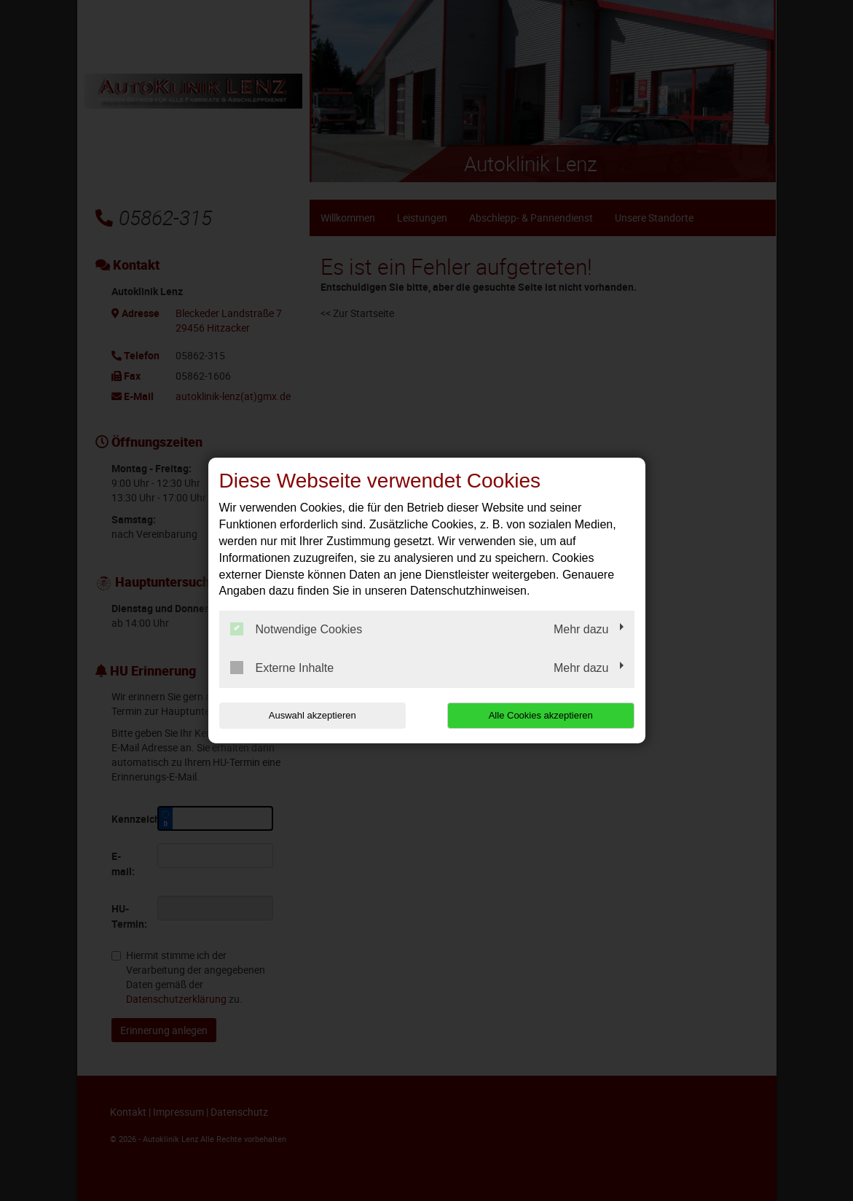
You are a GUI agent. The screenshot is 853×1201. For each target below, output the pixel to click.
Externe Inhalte (282, 667)
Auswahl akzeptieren (312, 715)
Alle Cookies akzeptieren (541, 715)
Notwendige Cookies (296, 628)
